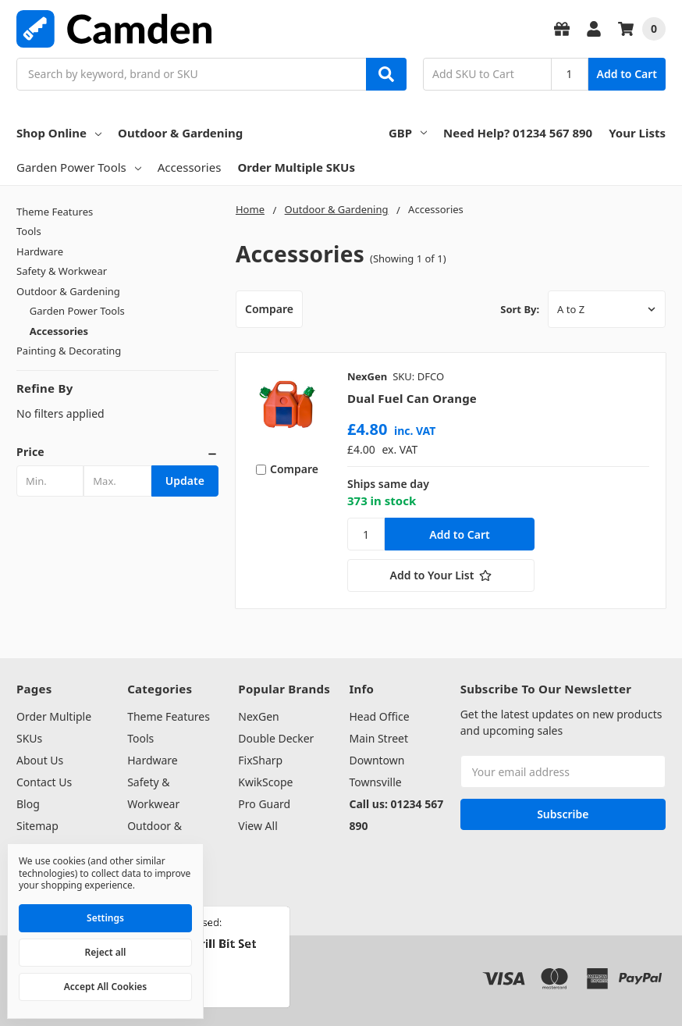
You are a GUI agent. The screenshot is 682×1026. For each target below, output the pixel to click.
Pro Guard (264, 803)
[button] (117, 452)
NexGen (258, 716)
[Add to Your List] (441, 575)
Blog (28, 803)
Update (184, 480)
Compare (269, 308)
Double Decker (276, 738)
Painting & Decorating (68, 351)
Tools (28, 231)
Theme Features (54, 212)
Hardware (39, 251)
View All (257, 825)
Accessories (190, 167)
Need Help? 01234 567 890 (517, 133)
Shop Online (58, 133)
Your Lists (637, 133)
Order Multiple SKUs (296, 167)
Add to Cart (627, 73)
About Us (39, 760)
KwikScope (265, 782)
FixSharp (260, 760)
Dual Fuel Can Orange (412, 398)
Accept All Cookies (105, 986)
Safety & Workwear (61, 271)
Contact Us (44, 782)
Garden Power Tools (78, 167)
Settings (105, 917)
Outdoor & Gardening (180, 133)
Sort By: (519, 309)
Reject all (105, 952)
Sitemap (37, 825)
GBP (408, 133)
